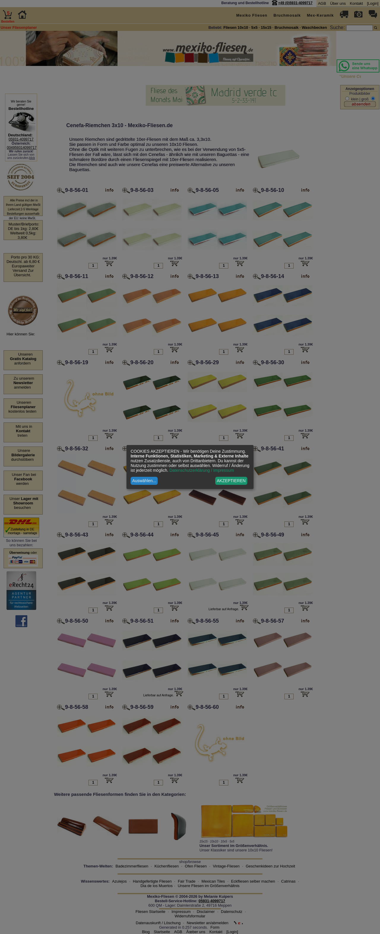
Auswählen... (144, 480)
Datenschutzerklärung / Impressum (202, 470)
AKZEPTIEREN (231, 480)
